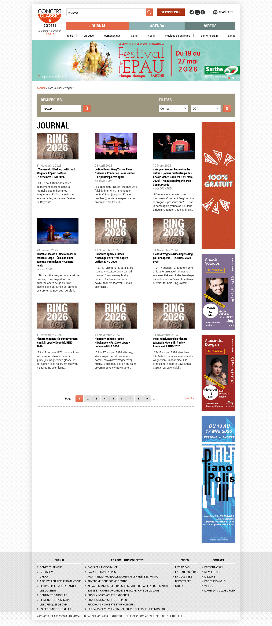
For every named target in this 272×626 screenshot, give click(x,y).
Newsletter (226, 12)
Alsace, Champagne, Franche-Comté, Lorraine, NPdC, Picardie (128, 585)
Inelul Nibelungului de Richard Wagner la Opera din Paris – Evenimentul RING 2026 (170, 342)
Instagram (197, 12)
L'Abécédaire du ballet (55, 609)
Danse (231, 35)
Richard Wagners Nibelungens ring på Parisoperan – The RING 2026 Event (173, 258)
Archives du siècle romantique (60, 581)
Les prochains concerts (127, 560)
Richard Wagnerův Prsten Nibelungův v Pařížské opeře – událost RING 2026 (112, 258)
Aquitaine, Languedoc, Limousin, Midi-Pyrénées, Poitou (123, 576)
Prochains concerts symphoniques (111, 604)
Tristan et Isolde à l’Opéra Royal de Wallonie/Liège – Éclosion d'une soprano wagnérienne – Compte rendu (56, 259)
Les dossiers (48, 590)
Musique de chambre (177, 35)
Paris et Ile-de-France (103, 567)
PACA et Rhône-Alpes (102, 571)
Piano (134, 35)
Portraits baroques (53, 595)
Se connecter (170, 12)
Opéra (69, 35)
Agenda (157, 26)
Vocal (151, 35)
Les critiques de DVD (53, 604)
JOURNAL (59, 560)
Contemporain (209, 35)
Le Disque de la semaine (55, 599)
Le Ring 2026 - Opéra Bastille (59, 585)
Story (179, 585)
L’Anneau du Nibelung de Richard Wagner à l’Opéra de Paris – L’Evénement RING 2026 (56, 173)
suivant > (188, 398)
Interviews (47, 571)
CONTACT (218, 560)
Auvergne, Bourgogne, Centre (107, 581)
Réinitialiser (227, 108)
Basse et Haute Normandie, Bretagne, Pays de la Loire (123, 590)
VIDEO (185, 560)
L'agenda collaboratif (219, 590)
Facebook (203, 12)
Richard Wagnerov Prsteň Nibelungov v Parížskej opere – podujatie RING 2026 (113, 342)
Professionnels (214, 581)
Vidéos (210, 26)
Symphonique (112, 35)
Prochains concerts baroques (108, 595)
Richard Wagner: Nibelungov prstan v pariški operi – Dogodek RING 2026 (57, 342)
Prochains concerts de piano (107, 599)
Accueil (41, 88)
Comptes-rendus (51, 567)
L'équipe (209, 576)
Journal (97, 26)
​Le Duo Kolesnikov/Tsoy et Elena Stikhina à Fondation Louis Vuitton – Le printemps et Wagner (115, 173)
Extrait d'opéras (186, 571)
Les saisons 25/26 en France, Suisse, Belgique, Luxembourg (126, 609)
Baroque (89, 35)
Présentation (213, 567)
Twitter (192, 12)
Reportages (183, 581)
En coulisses (183, 576)
